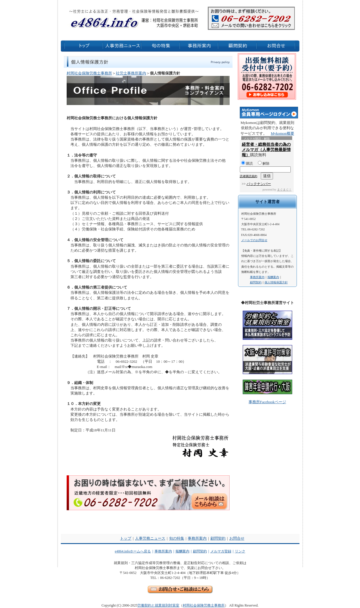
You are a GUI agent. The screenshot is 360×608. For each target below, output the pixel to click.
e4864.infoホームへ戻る (133, 551)
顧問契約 (256, 282)
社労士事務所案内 (131, 73)
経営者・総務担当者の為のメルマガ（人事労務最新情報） (266, 149)
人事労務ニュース (150, 538)
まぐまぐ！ (284, 189)
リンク (240, 551)
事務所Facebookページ (267, 402)
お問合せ (236, 538)
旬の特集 (176, 538)
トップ (125, 538)
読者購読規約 (248, 176)
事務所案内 (257, 277)
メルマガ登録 (220, 551)
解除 (263, 163)
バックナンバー (258, 184)
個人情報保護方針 (276, 282)
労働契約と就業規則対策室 (158, 605)
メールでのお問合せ (254, 240)
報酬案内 (273, 277)
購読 (247, 163)
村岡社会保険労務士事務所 (89, 73)
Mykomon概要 (282, 133)
